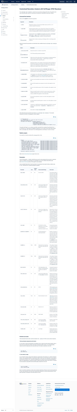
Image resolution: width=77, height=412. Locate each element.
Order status (62, 1)
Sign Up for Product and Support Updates (62, 389)
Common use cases (65, 17)
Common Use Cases (24, 161)
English (66, 410)
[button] (13, 17)
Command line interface (65, 13)
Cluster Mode (43, 75)
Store (67, 1)
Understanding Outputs (28, 153)
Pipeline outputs (64, 14)
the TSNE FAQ (53, 288)
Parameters (63, 16)
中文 (68, 410)
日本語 (71, 410)
